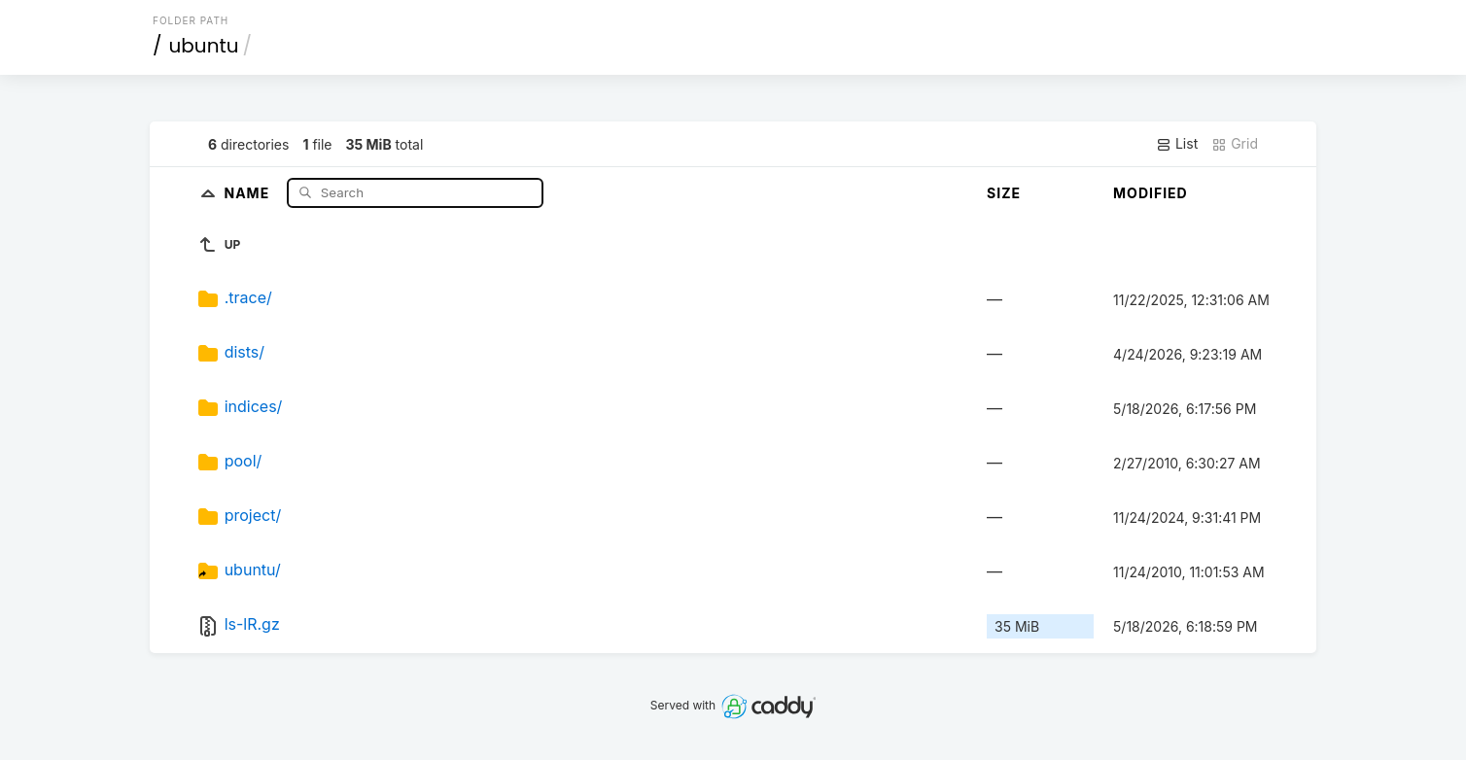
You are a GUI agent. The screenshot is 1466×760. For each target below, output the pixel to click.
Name (248, 192)
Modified (1150, 193)
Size (1004, 193)
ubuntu (204, 45)
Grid (1234, 144)
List (1177, 144)
